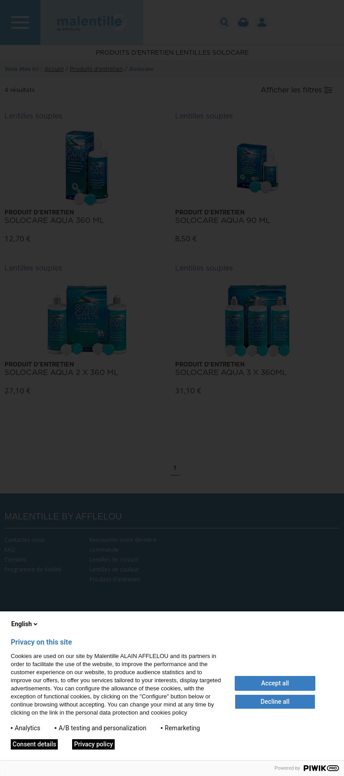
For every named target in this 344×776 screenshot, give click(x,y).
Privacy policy (93, 744)
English (25, 624)
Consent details (34, 744)
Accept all (275, 683)
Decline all (275, 701)
